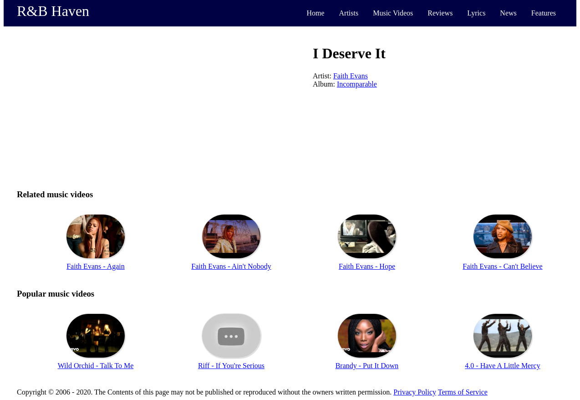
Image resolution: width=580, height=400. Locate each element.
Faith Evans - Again (95, 266)
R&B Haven (53, 11)
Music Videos (393, 13)
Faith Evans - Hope (367, 266)
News (508, 13)
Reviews (440, 13)
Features (543, 13)
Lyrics (476, 13)
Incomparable (357, 84)
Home (315, 13)
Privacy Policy (414, 392)
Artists (349, 13)
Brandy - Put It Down (367, 365)
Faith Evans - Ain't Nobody (231, 266)
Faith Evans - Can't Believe (502, 266)
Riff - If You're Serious (231, 365)
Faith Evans (350, 76)
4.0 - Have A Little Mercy (502, 365)
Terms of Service (463, 392)
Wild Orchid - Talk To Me (96, 365)
